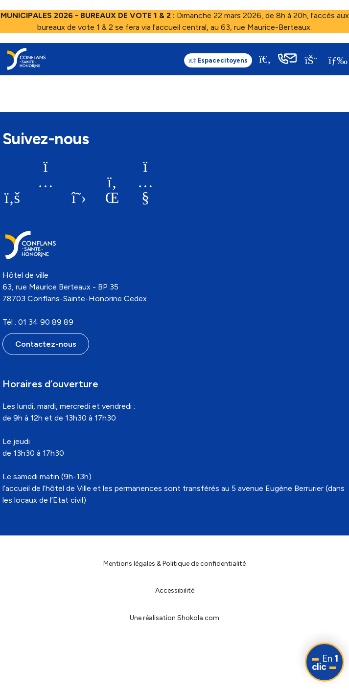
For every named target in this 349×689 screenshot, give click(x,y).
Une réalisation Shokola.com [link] (174, 618)
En (325, 662)
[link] (26, 59)
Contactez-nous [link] (45, 344)
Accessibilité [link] (174, 590)
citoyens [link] (196, 60)
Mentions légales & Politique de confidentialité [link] (174, 563)
